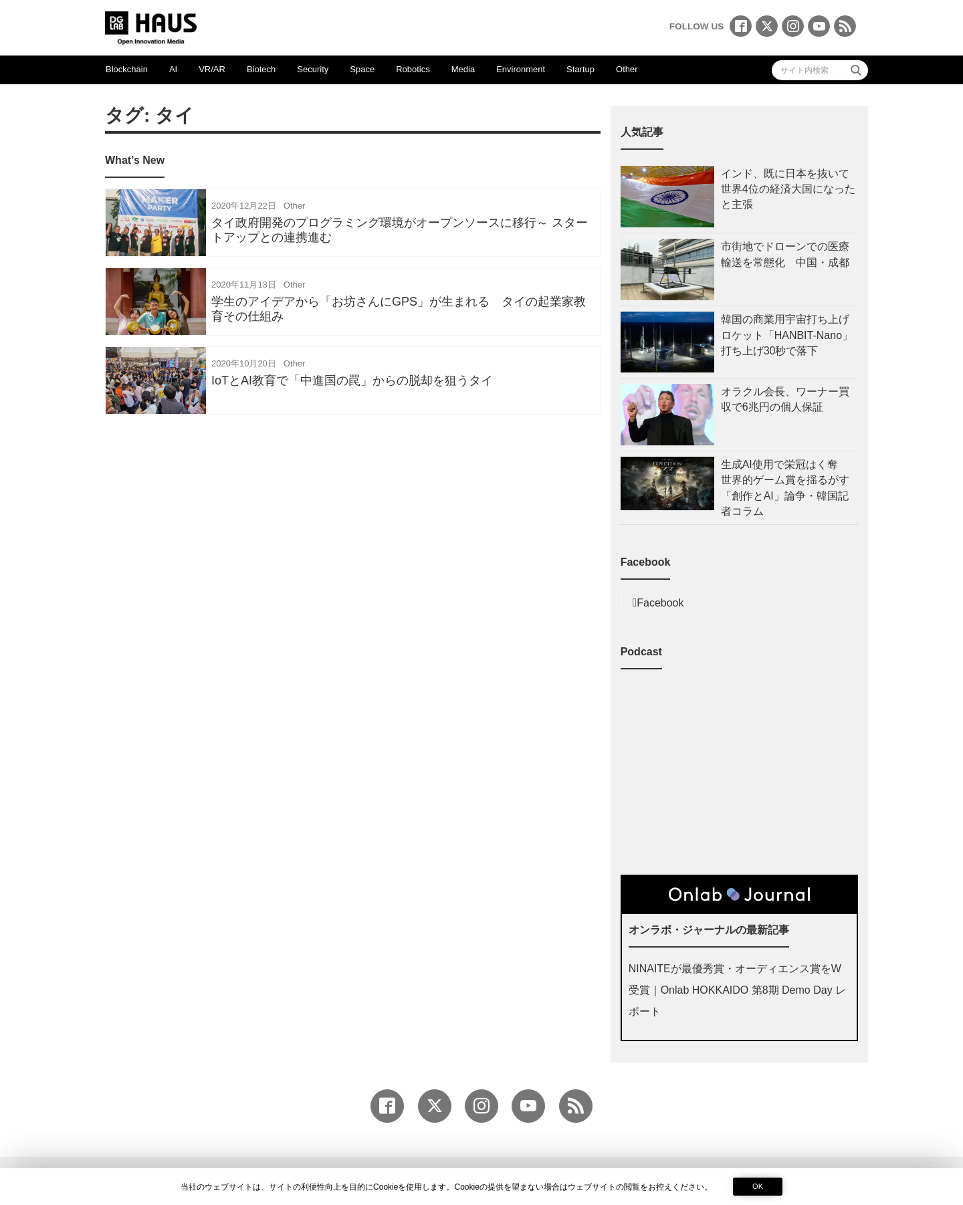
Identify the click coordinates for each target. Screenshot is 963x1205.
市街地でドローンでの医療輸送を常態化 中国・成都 (785, 254)
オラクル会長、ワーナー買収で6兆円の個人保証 (785, 399)
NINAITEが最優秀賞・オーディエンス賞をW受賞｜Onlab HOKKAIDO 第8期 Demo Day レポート (737, 990)
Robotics (413, 69)
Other (627, 69)
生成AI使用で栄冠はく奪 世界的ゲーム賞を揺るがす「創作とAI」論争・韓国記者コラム (785, 488)
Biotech (261, 69)
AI (173, 69)
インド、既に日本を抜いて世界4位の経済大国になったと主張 (788, 189)
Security (312, 69)
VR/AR (212, 69)
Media (463, 69)
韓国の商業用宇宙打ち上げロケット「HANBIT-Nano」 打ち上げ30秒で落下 (789, 335)
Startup (580, 69)
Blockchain (127, 69)
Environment (520, 69)
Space (362, 69)
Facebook (660, 603)
